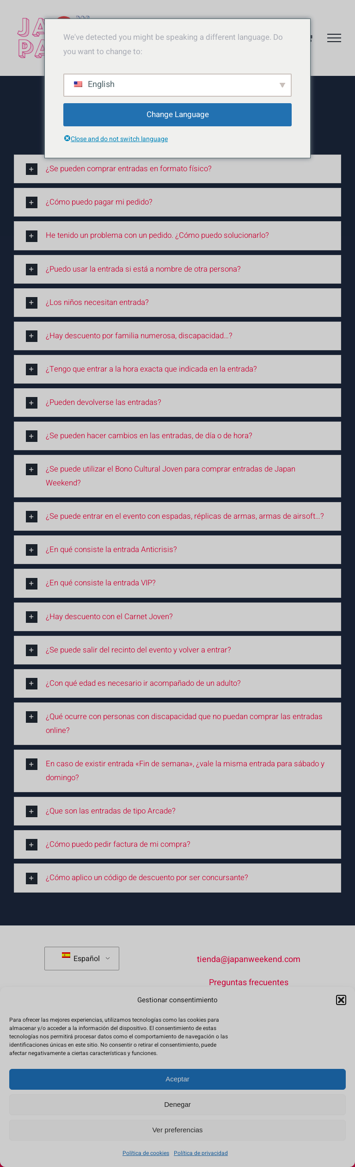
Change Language (178, 114)
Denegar (177, 1104)
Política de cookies (145, 1153)
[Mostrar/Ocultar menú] (334, 38)
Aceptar (177, 1079)
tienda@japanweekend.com (248, 959)
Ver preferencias (177, 1130)
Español (81, 958)
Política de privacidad (201, 1153)
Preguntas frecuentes (248, 982)
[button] (341, 1000)
